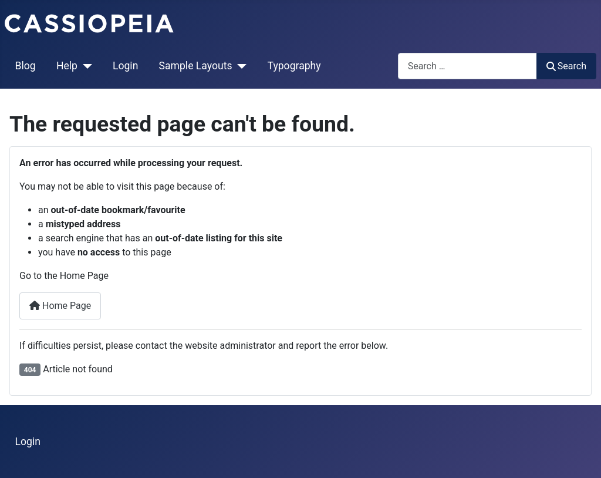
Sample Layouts (195, 66)
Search (566, 66)
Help (66, 66)
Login (125, 66)
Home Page (60, 305)
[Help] (84, 65)
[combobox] (467, 66)
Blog (25, 66)
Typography (294, 66)
